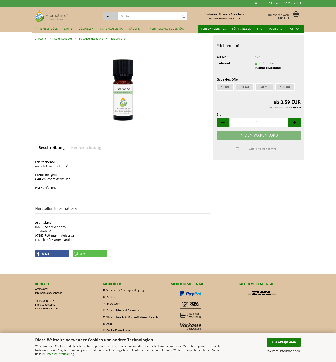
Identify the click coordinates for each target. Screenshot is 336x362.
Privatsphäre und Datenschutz (124, 310)
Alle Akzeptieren (284, 342)
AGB (109, 324)
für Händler (241, 29)
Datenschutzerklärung (60, 354)
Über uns (275, 29)
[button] (257, 3)
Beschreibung (51, 147)
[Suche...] (110, 16)
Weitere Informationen (283, 351)
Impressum (113, 303)
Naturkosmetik (111, 29)
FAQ (259, 29)
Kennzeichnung (86, 147)
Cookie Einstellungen (118, 330)
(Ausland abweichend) (268, 67)
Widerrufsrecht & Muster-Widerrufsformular (132, 317)
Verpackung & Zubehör (167, 29)
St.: (219, 114)
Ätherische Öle (47, 29)
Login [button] (273, 3)
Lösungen (86, 29)
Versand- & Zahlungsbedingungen (126, 290)
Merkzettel (292, 3)
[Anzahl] (259, 122)
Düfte (68, 29)
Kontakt (294, 29)
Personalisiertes (213, 29)
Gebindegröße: (227, 79)
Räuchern (136, 29)
